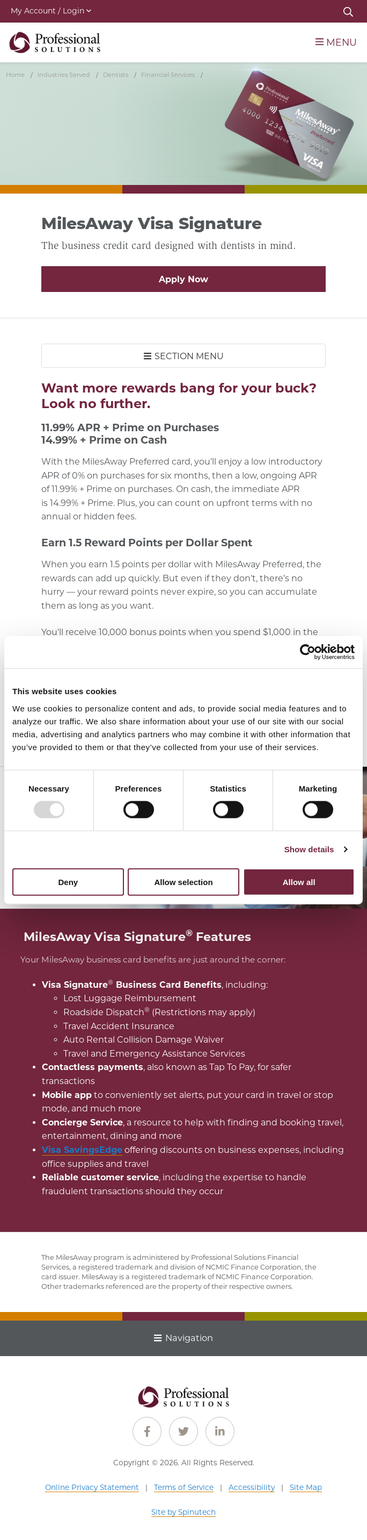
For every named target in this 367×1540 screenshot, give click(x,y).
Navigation (183, 1337)
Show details (309, 849)
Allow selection (183, 881)
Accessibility (252, 1487)
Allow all (299, 881)
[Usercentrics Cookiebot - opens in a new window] (308, 652)
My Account (51, 11)
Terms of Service (184, 1487)
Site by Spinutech (183, 1512)
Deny (68, 881)
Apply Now (183, 279)
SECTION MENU (184, 356)
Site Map (306, 1487)
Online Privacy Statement (92, 1487)
